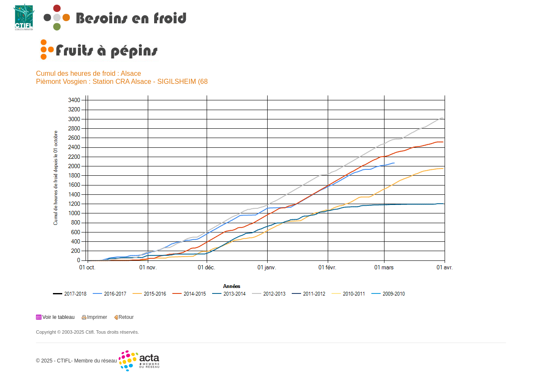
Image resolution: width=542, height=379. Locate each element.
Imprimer (97, 317)
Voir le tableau (58, 317)
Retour (126, 317)
